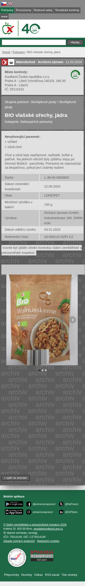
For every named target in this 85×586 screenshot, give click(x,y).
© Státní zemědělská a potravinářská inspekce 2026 (34, 524)
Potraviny (18, 52)
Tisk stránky (69, 574)
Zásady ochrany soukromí (19, 541)
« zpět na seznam (15, 478)
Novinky (26, 574)
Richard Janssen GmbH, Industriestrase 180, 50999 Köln (63, 218)
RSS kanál (52, 574)
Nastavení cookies (48, 541)
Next (72, 320)
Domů (6, 52)
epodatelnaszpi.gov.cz (48, 528)
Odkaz (38, 574)
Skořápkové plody (43, 102)
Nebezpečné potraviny (36, 122)
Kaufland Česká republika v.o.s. (27, 77)
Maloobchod (25, 62)
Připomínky (11, 574)
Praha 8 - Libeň (16, 81)
